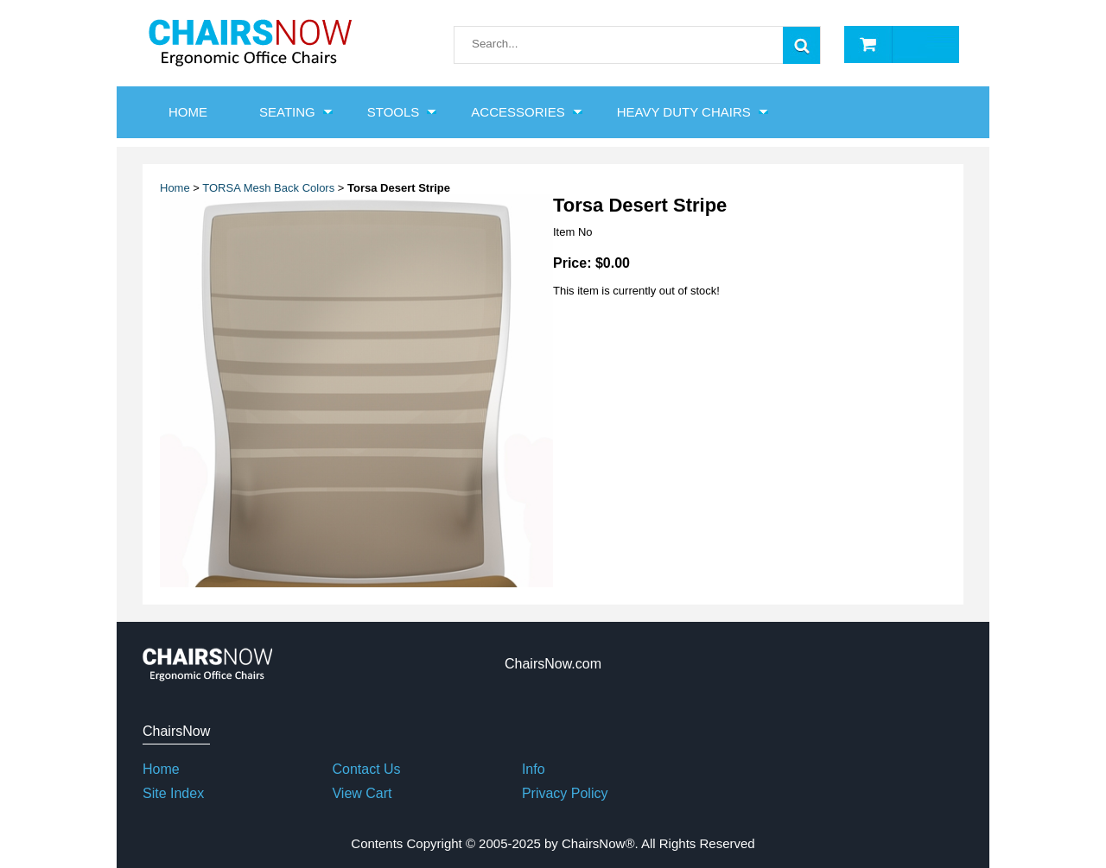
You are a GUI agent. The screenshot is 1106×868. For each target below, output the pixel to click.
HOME (187, 112)
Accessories (517, 112)
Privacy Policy (565, 793)
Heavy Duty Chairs (684, 112)
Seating (287, 112)
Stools (393, 112)
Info (533, 769)
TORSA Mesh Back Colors (268, 187)
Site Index (173, 793)
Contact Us (366, 769)
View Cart (361, 793)
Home (175, 187)
